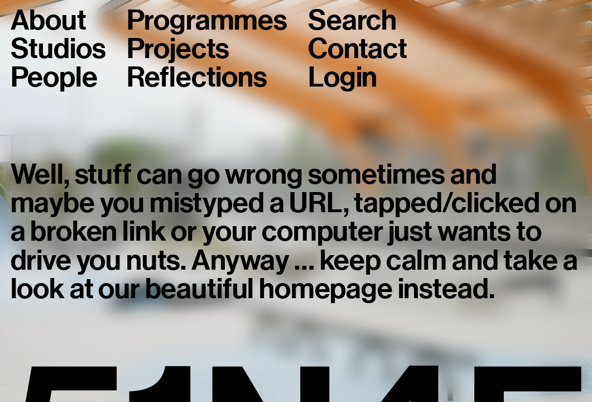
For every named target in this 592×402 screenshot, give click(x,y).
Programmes (207, 20)
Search (352, 20)
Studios (58, 49)
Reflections (197, 77)
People (54, 77)
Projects (178, 49)
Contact (357, 49)
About (48, 20)
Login (342, 77)
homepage (326, 288)
